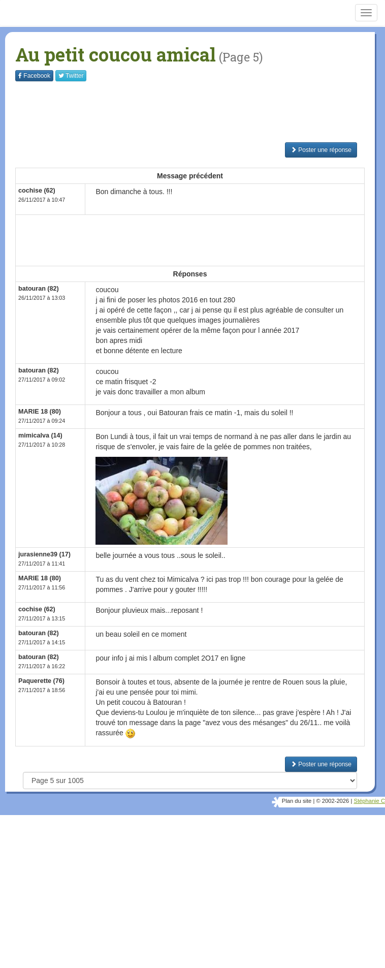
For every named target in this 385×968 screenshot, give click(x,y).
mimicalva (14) (40, 435)
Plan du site (296, 801)
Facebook (34, 75)
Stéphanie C (369, 801)
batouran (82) (38, 288)
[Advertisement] (200, 112)
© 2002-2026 (332, 801)
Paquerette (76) (41, 680)
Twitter (70, 75)
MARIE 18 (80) (39, 411)
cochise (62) (36, 190)
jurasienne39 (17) (44, 554)
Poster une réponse (321, 149)
